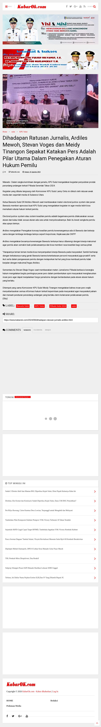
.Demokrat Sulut (22, 397)
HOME (9, 701)
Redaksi (54, 701)
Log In (55, 691)
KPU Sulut (23, 132)
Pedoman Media (13, 706)
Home (5, 132)
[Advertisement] (50, 455)
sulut (13, 132)
